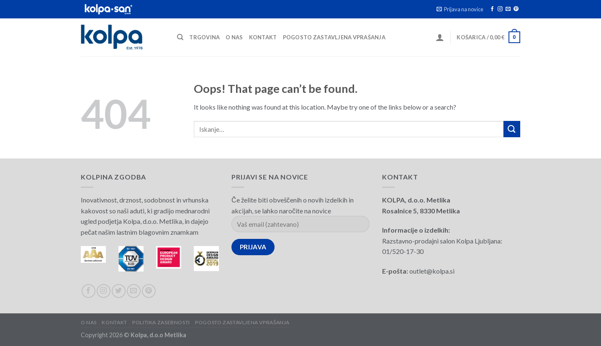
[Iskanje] (180, 37)
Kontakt (263, 37)
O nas (234, 37)
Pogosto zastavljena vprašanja (334, 37)
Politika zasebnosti (161, 322)
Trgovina (204, 37)
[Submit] (511, 129)
